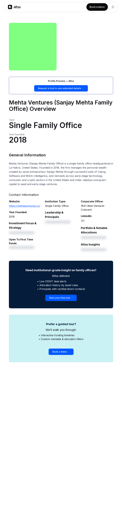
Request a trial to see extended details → (61, 88)
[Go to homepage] (14, 7)
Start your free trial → (61, 297)
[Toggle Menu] (113, 7)
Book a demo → (61, 351)
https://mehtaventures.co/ (24, 205)
